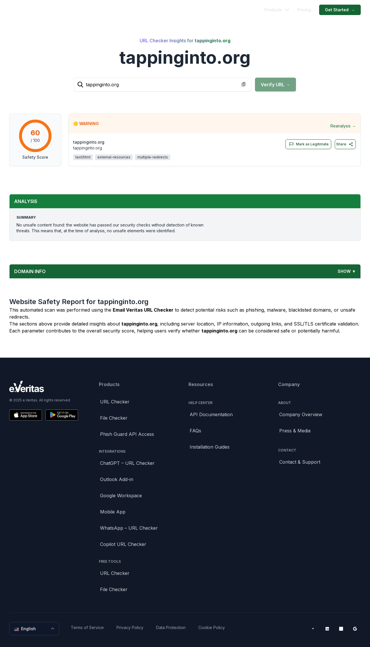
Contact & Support (299, 462)
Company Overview (300, 414)
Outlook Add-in (116, 479)
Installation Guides (210, 447)
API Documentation (211, 414)
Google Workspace (121, 495)
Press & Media (294, 431)
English (35, 629)
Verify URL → (275, 84)
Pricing (304, 9)
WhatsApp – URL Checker (129, 528)
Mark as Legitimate (308, 144)
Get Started (340, 10)
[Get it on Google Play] (61, 415)
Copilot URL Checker (123, 544)
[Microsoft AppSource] (341, 629)
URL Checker (115, 402)
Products (276, 9)
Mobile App (112, 512)
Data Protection (171, 627)
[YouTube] (313, 629)
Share (344, 144)
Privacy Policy (129, 627)
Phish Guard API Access (127, 434)
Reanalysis (343, 126)
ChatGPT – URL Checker (127, 463)
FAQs (195, 431)
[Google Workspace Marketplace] (355, 629)
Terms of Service (87, 627)
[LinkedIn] (327, 629)
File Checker (113, 418)
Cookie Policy (211, 627)
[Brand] (43, 386)
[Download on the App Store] (25, 415)
